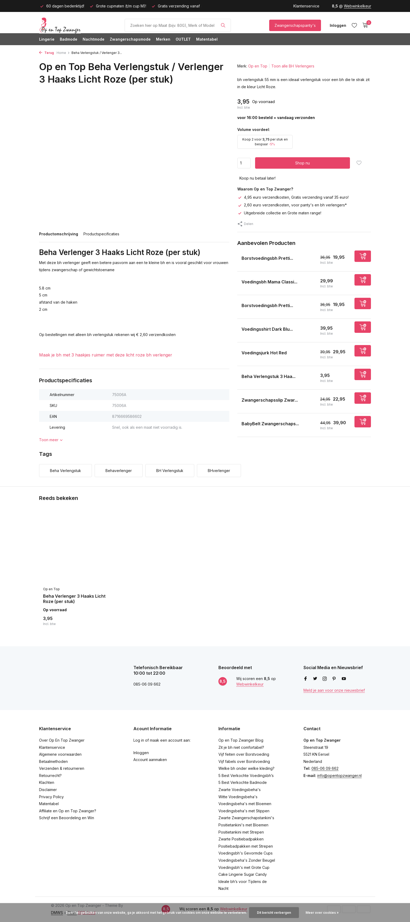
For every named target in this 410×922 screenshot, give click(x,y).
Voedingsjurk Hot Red (264, 352)
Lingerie (46, 39)
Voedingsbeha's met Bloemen (244, 803)
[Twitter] (315, 679)
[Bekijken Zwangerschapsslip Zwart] (237, 401)
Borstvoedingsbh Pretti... (267, 258)
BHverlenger (219, 470)
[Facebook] (305, 679)
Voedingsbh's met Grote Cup (243, 867)
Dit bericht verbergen (274, 913)
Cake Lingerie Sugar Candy (242, 874)
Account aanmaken (150, 759)
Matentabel (207, 39)
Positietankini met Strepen (241, 832)
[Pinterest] (334, 679)
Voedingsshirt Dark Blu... (267, 329)
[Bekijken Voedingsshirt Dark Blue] (237, 330)
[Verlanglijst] (354, 25)
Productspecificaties (101, 234)
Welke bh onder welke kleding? (246, 768)
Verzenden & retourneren (61, 768)
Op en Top (257, 66)
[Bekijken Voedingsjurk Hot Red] (237, 354)
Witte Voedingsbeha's (237, 796)
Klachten (46, 782)
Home (63, 53)
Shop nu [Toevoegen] (302, 163)
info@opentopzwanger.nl (339, 775)
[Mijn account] (338, 25)
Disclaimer (48, 789)
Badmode (68, 39)
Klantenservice (306, 6)
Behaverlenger (118, 470)
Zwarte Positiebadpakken (241, 839)
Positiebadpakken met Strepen (245, 846)
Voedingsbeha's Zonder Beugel (246, 860)
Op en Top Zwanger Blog (240, 740)
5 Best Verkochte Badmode (242, 782)
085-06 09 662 (325, 768)
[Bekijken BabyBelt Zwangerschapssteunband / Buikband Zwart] (237, 425)
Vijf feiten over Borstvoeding (243, 754)
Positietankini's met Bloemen (243, 825)
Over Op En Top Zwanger (61, 740)
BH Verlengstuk (169, 470)
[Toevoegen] (362, 256)
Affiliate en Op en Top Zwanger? (67, 811)
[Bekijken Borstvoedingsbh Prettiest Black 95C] (237, 259)
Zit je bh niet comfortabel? (241, 747)
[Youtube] (344, 679)
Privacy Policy (51, 796)
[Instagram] (325, 679)
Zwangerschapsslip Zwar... (270, 400)
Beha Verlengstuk (65, 470)
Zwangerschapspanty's (295, 25)
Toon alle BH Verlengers (292, 66)
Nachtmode (93, 39)
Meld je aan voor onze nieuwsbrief (334, 690)
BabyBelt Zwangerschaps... (270, 423)
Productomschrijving (58, 234)
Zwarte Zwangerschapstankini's (246, 817)
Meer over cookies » (322, 913)
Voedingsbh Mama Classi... (269, 281)
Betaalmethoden (53, 761)
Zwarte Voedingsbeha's (239, 789)
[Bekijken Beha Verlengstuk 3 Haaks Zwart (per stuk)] (237, 377)
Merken (163, 39)
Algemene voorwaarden (60, 754)
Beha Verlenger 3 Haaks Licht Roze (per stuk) (74, 598)
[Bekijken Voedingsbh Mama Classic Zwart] (237, 283)
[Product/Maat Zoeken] (178, 25)
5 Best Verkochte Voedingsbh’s (246, 775)
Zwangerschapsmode (130, 39)
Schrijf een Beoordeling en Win (66, 817)
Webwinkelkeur (357, 6)
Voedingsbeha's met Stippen (243, 811)
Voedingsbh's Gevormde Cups (245, 853)
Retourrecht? (50, 775)
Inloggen (141, 752)
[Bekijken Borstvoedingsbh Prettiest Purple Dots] (237, 306)
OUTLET (183, 39)
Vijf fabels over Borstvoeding (244, 761)
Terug (46, 53)
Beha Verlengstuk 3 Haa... (268, 376)
